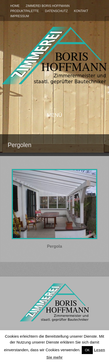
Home (15, 6)
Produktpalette (24, 11)
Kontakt (81, 11)
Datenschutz (56, 11)
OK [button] (87, 350)
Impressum (19, 16)
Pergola (54, 246)
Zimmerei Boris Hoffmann (48, 6)
